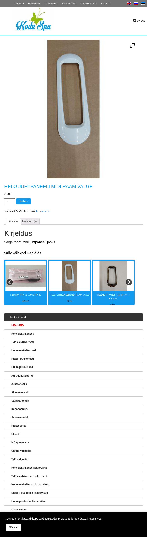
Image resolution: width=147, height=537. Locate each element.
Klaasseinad (18, 425)
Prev (9, 282)
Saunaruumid (19, 417)
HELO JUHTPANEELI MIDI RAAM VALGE (69, 294)
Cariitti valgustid (21, 450)
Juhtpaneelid (42, 211)
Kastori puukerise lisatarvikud (29, 492)
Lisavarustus (19, 509)
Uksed (15, 434)
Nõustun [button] (13, 527)
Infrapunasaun (20, 442)
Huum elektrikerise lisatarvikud (30, 484)
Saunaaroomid (20, 400)
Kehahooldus (19, 409)
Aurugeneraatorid (22, 375)
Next (129, 282)
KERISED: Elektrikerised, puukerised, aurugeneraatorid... (60, 21)
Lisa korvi (23, 201)
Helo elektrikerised (22, 333)
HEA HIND (17, 325)
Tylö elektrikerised (22, 342)
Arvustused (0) (29, 221)
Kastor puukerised (22, 358)
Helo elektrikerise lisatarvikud (29, 467)
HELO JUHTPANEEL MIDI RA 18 (25, 294)
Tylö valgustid (19, 459)
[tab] (13, 221)
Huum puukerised (22, 367)
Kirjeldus (13, 221)
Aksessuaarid (19, 392)
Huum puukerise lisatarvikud (28, 501)
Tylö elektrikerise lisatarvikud (29, 476)
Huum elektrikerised (23, 350)
